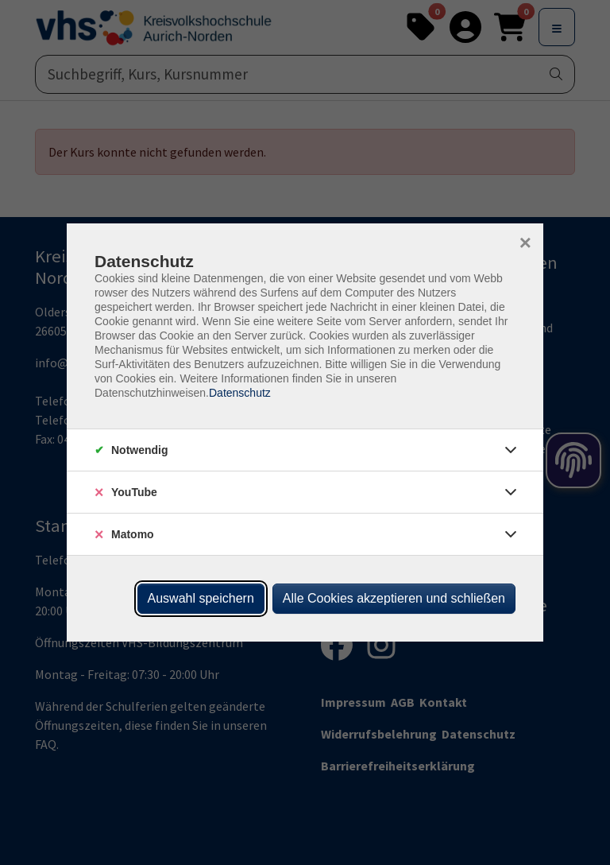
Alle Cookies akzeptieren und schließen (394, 598)
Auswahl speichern (201, 598)
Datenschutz (240, 392)
